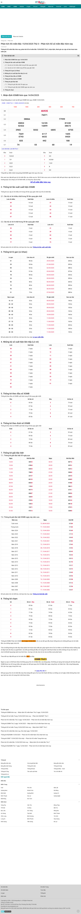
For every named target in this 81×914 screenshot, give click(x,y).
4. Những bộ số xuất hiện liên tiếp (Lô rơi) (15, 73)
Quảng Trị (56, 793)
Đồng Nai (56, 810)
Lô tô (65, 6)
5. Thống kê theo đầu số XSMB (12, 76)
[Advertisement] (40, 22)
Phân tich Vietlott (18, 36)
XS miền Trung (44, 887)
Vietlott (22, 6)
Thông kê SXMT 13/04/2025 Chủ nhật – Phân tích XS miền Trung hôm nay (24, 738)
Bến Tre (56, 808)
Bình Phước (30, 819)
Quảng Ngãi (57, 796)
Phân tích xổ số (6, 36)
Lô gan (28, 6)
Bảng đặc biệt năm (6, 763)
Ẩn (78, 56)
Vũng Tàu (3, 805)
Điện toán (3, 896)
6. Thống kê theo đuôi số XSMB (12, 79)
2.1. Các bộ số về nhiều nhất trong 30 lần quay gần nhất (21, 65)
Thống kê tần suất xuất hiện (42, 247)
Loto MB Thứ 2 (14, 148)
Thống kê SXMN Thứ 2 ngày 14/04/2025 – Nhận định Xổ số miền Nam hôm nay (25, 723)
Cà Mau (29, 808)
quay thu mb (40, 671)
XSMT (9, 6)
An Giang (3, 813)
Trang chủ (3, 40)
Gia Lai (29, 796)
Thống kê (42, 6)
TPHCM (3, 808)
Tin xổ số (58, 6)
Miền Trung (4, 784)
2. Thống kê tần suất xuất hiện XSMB (14, 62)
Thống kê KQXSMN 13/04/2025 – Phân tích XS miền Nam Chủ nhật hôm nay (24, 735)
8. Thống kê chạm (8, 90)
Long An (3, 819)
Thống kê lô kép (58, 766)
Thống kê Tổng (5, 771)
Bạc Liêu (3, 810)
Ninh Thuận (4, 796)
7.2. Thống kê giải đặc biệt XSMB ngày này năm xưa (20, 87)
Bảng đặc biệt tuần (59, 763)
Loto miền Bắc (5, 148)
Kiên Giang (4, 821)
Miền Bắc (3, 780)
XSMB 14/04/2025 (19, 103)
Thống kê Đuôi (31, 768)
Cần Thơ (29, 805)
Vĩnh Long (3, 816)
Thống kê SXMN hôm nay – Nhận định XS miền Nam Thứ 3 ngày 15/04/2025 (24, 712)
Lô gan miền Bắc (38, 337)
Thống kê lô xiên (31, 766)
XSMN (15, 6)
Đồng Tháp (57, 805)
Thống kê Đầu (4, 768)
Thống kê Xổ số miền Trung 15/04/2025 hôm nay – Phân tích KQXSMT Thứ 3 (24, 716)
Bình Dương (30, 816)
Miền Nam (3, 802)
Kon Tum (29, 798)
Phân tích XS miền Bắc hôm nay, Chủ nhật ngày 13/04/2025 (19, 731)
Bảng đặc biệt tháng (6, 766)
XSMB (3, 6)
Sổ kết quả (72, 6)
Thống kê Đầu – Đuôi (59, 768)
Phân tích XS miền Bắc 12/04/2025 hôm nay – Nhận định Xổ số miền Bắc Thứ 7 (25, 742)
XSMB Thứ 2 (9, 103)
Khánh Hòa (30, 790)
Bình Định (3, 793)
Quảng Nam (4, 790)
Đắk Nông (3, 798)
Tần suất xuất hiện (32, 771)
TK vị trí (35, 6)
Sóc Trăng (30, 810)
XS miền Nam (4, 890)
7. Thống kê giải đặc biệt (10, 81)
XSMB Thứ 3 (40, 659)
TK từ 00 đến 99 (58, 771)
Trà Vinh (56, 816)
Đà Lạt (55, 821)
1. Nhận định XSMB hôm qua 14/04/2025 (15, 59)
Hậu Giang (56, 819)
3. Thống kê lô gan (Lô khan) (11, 70)
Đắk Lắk (56, 787)
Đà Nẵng (56, 790)
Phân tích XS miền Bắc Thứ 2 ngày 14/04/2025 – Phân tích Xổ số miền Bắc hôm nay (27, 720)
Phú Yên (29, 787)
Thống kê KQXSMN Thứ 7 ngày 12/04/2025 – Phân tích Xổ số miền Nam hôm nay (26, 746)
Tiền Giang (30, 821)
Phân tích (50, 6)
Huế (2, 787)
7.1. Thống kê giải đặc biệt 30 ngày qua (16, 84)
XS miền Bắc (4, 887)
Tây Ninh (29, 813)
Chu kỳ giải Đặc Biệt (32, 763)
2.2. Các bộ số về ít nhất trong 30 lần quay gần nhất (19, 68)
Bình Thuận (57, 813)
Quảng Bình (30, 793)
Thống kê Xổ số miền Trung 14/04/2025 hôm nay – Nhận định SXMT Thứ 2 (24, 727)
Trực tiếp (42, 890)
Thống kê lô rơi (5, 774)
